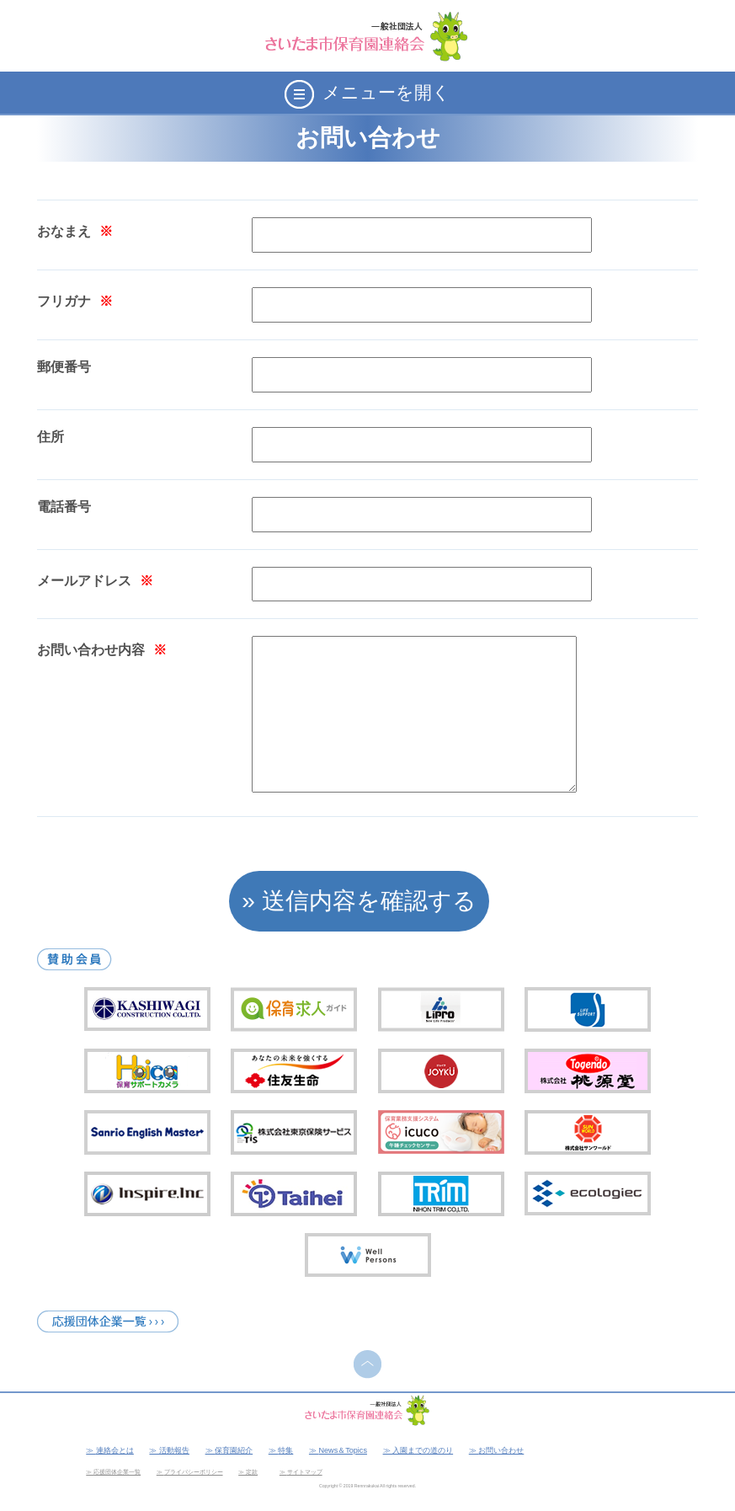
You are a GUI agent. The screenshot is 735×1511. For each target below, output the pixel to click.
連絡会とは (115, 1450)
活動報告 (174, 1450)
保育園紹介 (234, 1450)
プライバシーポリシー (193, 1472)
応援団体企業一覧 (117, 1472)
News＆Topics (342, 1450)
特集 (285, 1450)
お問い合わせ (501, 1450)
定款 (252, 1472)
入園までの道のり (422, 1450)
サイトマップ (304, 1472)
